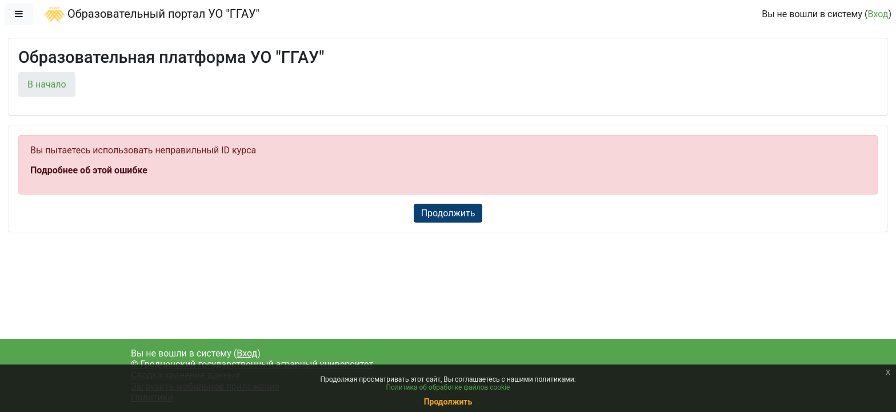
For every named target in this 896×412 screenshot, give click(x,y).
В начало (46, 84)
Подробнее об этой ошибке (88, 170)
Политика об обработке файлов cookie (448, 387)
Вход (877, 14)
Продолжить (448, 213)
